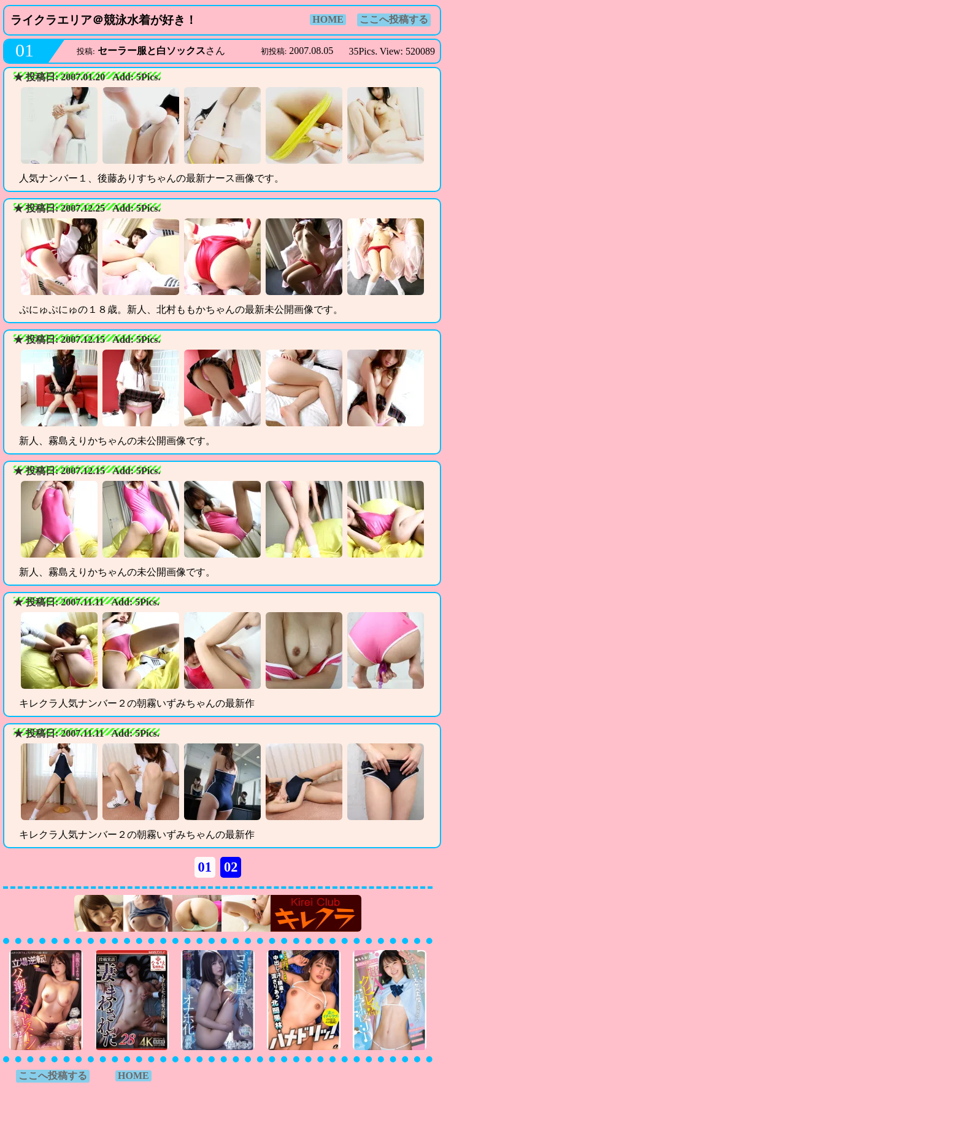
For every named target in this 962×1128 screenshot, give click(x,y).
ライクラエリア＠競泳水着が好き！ (103, 19)
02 (230, 867)
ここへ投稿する (394, 19)
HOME (328, 19)
